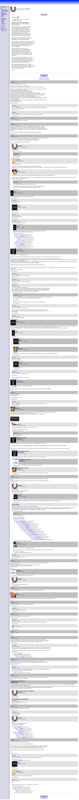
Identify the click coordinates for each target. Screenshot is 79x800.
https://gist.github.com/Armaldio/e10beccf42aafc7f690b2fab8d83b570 (40, 687)
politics (20, 20)
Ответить (11, 103)
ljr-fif (2, 16)
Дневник (2, 20)
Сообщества (3, 24)
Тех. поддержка (3, 30)
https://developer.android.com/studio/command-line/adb (20, 685)
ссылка (17, 82)
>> (46, 76)
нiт (17, 730)
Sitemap (2, 15)
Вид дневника (3, 23)
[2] (44, 76)
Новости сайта (3, 13)
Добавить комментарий (44, 78)
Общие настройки (4, 14)
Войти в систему (3, 7)
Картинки (2, 21)
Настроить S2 (3, 26)
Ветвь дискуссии (15, 103)
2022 (17, 9)
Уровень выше (16, 151)
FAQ (2, 29)
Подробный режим (5, 11)
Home (2, 8)
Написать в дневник (4, 10)
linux (18, 20)
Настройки (3, 19)
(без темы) (16, 234)
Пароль (2, 22)
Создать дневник (4, 9)
